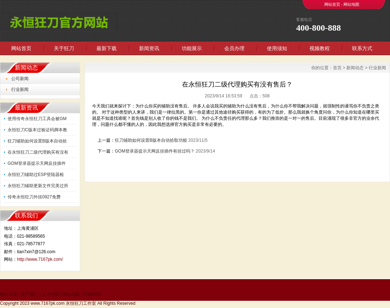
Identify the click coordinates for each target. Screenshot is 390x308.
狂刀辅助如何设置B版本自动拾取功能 (151, 140)
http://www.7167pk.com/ (40, 259)
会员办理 (234, 48)
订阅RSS (92, 294)
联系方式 (362, 48)
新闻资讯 (149, 48)
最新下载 (106, 48)
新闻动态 (355, 67)
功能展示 (192, 48)
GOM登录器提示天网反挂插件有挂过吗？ (155, 151)
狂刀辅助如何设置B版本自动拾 (37, 141)
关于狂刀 (64, 48)
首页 (337, 67)
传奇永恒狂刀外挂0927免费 (34, 196)
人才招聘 (50, 294)
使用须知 (277, 48)
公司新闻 (20, 78)
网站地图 (351, 4)
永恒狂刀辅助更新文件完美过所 (38, 185)
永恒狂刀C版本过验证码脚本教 (37, 129)
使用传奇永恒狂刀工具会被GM (37, 118)
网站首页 (332, 4)
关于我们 (29, 294)
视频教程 (319, 48)
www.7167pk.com (48, 303)
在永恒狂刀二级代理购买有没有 (38, 152)
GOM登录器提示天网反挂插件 (37, 163)
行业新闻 (20, 89)
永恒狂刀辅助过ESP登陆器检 (36, 174)
